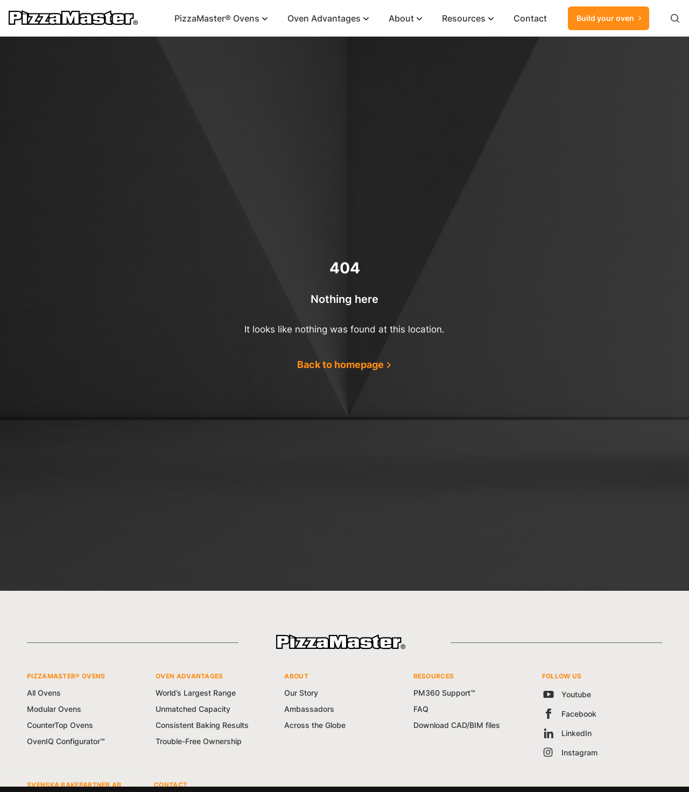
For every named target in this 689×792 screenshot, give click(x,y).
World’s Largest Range (196, 692)
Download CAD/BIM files (456, 725)
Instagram (569, 752)
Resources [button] (464, 18)
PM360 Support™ (444, 692)
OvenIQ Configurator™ (66, 741)
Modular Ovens (54, 708)
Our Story (301, 692)
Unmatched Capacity (193, 708)
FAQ (420, 708)
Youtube (566, 694)
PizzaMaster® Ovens (216, 18)
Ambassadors (309, 708)
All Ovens (44, 692)
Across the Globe (315, 725)
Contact (530, 18)
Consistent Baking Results (202, 725)
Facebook (569, 713)
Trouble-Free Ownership (199, 741)
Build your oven (610, 18)
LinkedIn (567, 733)
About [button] (401, 18)
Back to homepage (340, 364)
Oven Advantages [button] (324, 18)
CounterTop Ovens (60, 725)
